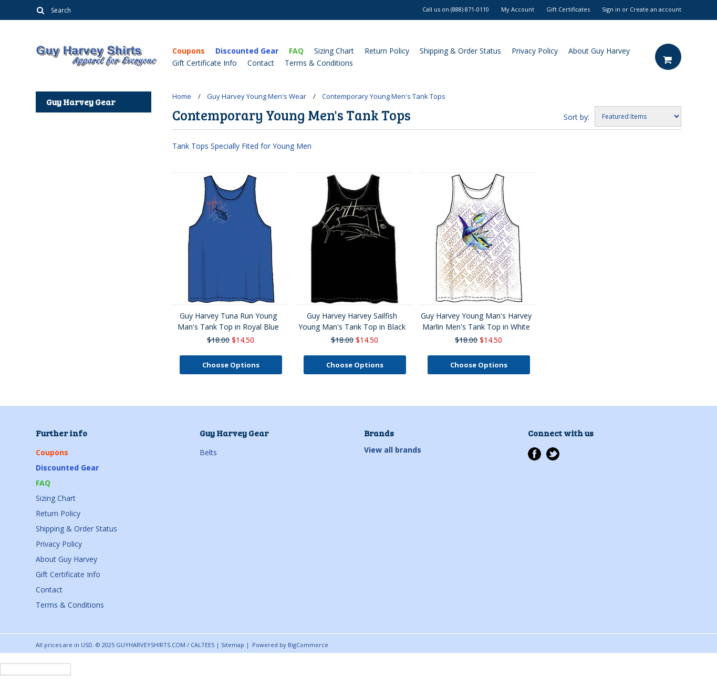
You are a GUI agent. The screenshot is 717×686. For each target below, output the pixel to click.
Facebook (534, 453)
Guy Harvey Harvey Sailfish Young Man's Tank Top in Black (352, 321)
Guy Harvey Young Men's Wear (256, 96)
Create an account (655, 9)
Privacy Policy (535, 51)
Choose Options (230, 365)
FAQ (296, 51)
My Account (517, 9)
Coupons (188, 51)
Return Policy (387, 51)
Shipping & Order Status (460, 51)
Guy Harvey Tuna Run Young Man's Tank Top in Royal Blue (228, 321)
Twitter (552, 453)
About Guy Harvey (599, 51)
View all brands (392, 450)
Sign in (611, 9)
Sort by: (576, 117)
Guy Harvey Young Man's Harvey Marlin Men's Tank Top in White (476, 321)
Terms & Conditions (319, 63)
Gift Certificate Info (204, 63)
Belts (208, 452)
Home (181, 96)
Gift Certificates (568, 9)
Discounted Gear (246, 51)
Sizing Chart (334, 51)
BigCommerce (308, 645)
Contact (260, 63)
